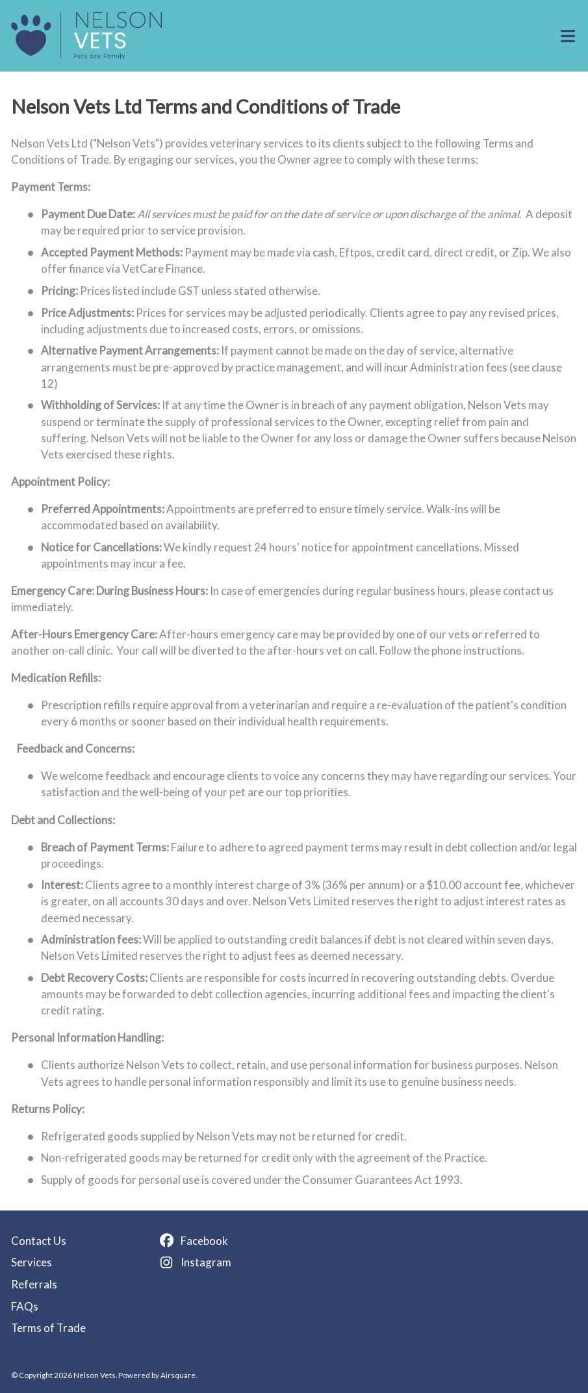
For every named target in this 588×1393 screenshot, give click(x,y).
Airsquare (178, 1374)
